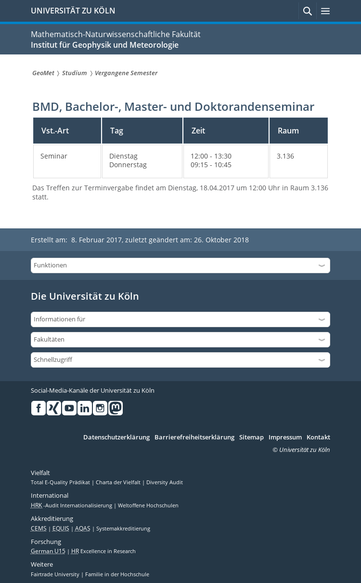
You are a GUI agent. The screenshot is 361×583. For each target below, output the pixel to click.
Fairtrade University (56, 574)
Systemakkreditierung (123, 528)
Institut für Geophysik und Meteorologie (105, 45)
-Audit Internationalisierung (72, 505)
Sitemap (251, 437)
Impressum (285, 437)
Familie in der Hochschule (117, 574)
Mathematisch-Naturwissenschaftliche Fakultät (116, 34)
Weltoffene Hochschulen (148, 505)
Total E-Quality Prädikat (61, 482)
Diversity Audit (164, 482)
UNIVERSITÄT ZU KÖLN (73, 10)
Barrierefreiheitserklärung (194, 437)
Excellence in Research (103, 551)
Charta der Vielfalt (119, 482)
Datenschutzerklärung (116, 437)
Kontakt (318, 437)
